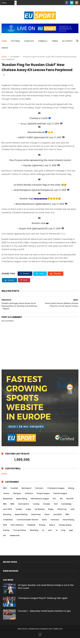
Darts (44, 519)
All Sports (67, 41)
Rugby (51, 509)
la (56, 530)
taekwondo (15, 535)
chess (47, 514)
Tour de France (19, 530)
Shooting (7, 514)
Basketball (7, 498)
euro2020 (57, 514)
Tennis (55, 41)
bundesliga (66, 504)
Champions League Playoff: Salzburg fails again (42, 598)
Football (15, 41)
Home (4, 41)
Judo (72, 509)
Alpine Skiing (21, 498)
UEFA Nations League (40, 498)
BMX (67, 514)
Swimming (35, 514)
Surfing (6, 530)
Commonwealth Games (27, 519)
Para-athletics (17, 525)
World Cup (62, 509)
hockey (19, 509)
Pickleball (31, 525)
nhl (4, 535)
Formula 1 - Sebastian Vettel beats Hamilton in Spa (44, 611)
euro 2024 (7, 509)
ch (43, 530)
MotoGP (70, 498)
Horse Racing (68, 519)
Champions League (55, 488)
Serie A (52, 525)
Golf (56, 504)
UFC (54, 498)
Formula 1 (43, 41)
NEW (5, 488)
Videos (5, 48)
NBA (5, 504)
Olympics (17, 493)
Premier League (60, 493)
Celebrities (8, 519)
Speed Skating (21, 514)
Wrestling (34, 530)
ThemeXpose (33, 629)
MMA (12, 504)
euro (50, 530)
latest (4, 473)
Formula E (55, 519)
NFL (61, 498)
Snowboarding (65, 525)
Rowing (42, 525)
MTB (5, 525)
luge (71, 530)
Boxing (71, 488)
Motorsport (26, 488)
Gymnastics (23, 504)
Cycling (36, 504)
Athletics (29, 41)
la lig (63, 530)
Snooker (46, 504)
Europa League (43, 493)
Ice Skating (39, 509)
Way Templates (56, 629)
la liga (28, 509)
